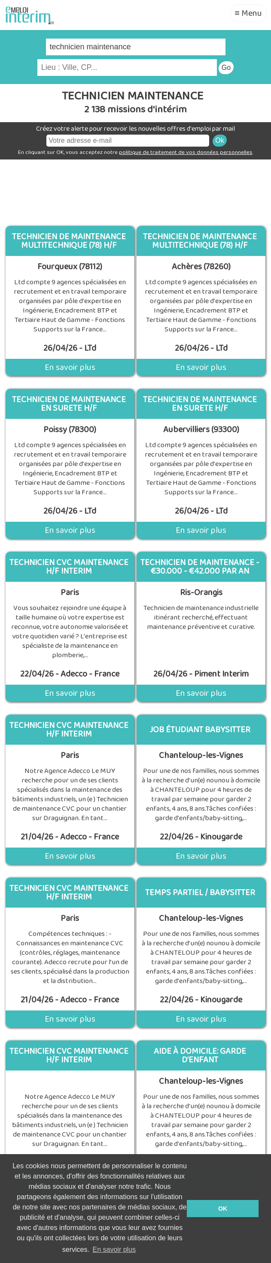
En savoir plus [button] (114, 1249)
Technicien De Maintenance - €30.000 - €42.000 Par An (199, 566)
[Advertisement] (135, 189)
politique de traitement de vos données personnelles (186, 152)
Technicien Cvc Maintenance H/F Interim (68, 1055)
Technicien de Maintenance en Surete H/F (69, 403)
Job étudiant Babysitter (199, 729)
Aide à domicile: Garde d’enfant (200, 1055)
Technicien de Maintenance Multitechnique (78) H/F (69, 241)
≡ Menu (248, 13)
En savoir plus (70, 367)
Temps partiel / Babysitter (200, 892)
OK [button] (223, 1208)
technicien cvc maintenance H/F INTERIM (68, 566)
